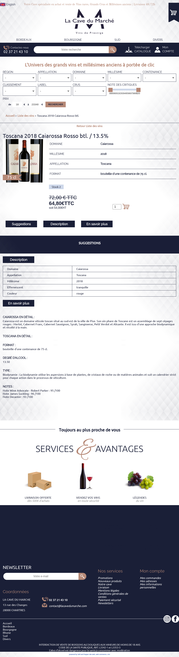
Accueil (10, 115)
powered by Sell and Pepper (79, 654)
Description (59, 224)
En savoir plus (97, 224)
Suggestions (21, 224)
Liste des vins (25, 115)
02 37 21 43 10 (58, 600)
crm (108, 654)
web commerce (101, 654)
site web (92, 654)
